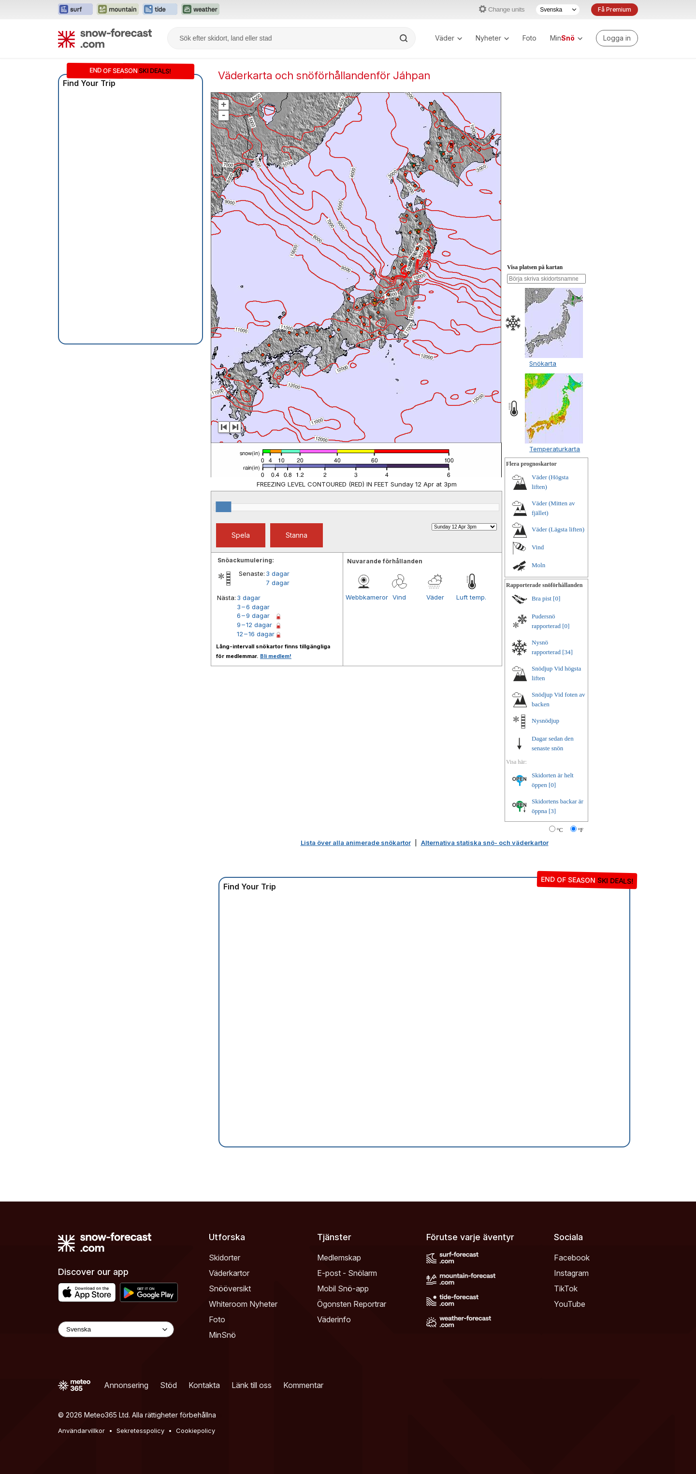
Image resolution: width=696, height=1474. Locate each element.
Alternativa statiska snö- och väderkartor (485, 842)
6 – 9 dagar (253, 615)
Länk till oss (252, 1385)
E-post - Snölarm (347, 1273)
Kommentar (303, 1385)
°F (580, 830)
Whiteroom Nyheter (243, 1304)
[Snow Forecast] (105, 38)
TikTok (566, 1288)
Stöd (168, 1385)
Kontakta (204, 1385)
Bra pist (541, 598)
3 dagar (278, 573)
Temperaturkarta (554, 449)
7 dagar (278, 583)
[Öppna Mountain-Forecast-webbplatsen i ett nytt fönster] (118, 9)
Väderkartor (229, 1273)
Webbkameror (363, 597)
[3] (552, 811)
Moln (538, 565)
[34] (567, 652)
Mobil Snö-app (343, 1288)
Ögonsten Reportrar (351, 1304)
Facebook (572, 1257)
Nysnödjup (545, 720)
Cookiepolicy (195, 1430)
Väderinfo (334, 1319)
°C (560, 830)
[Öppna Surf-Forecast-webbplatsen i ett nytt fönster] (75, 9)
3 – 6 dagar (253, 607)
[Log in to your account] (617, 38)
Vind (399, 597)
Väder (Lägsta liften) (558, 529)
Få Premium (614, 9)
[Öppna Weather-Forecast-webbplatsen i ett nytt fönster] (200, 9)
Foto (529, 38)
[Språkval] (558, 9)
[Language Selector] (116, 1329)
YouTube (569, 1304)
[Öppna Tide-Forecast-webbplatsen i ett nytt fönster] (160, 9)
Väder (448, 38)
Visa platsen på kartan (535, 267)
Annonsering (126, 1385)
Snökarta (542, 363)
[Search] (404, 38)
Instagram (571, 1273)
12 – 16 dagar (256, 634)
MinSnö (222, 1335)
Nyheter (492, 38)
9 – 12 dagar (254, 625)
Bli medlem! (275, 656)
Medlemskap (339, 1257)
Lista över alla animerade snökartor (356, 842)
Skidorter (224, 1257)
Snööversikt (230, 1288)
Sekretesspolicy (140, 1430)
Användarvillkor (81, 1430)
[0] (556, 598)
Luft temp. (471, 597)
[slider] (223, 506)
